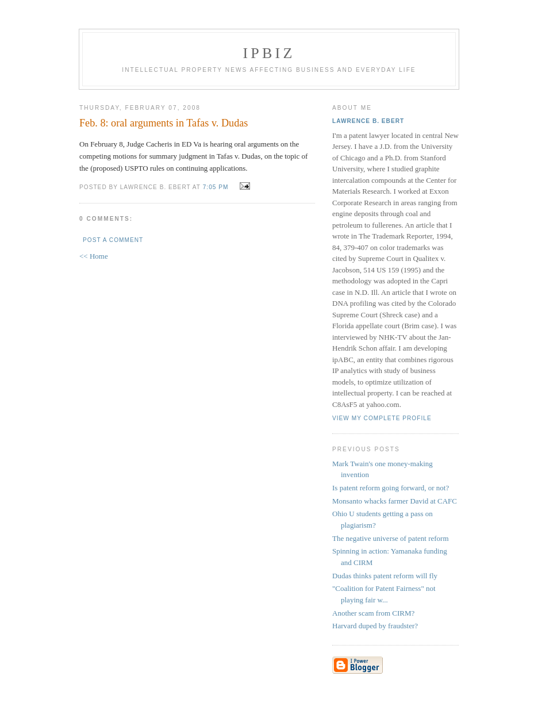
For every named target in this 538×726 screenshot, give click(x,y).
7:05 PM (216, 187)
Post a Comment (113, 240)
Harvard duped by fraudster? (375, 625)
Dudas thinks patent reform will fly (384, 575)
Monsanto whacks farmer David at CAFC (394, 501)
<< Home (93, 256)
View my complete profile (382, 418)
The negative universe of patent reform (390, 538)
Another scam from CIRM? (373, 613)
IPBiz (269, 53)
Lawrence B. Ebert (368, 121)
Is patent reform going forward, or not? (390, 487)
